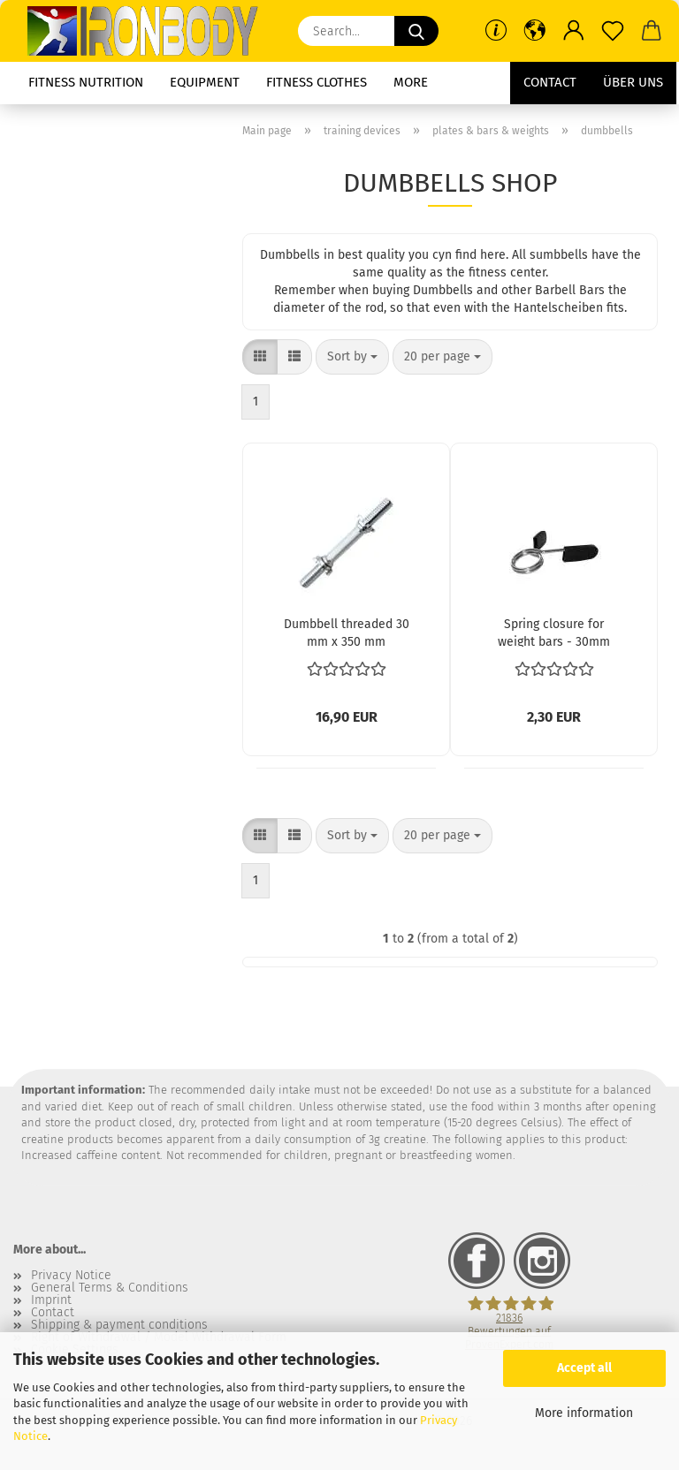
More (410, 82)
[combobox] (352, 357)
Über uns (633, 82)
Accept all (584, 1367)
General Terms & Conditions (109, 1288)
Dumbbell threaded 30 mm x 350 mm (346, 632)
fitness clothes (316, 82)
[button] (534, 31)
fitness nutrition (85, 82)
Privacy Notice (71, 1275)
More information (584, 1413)
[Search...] (416, 31)
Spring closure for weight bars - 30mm (554, 632)
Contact (549, 82)
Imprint (51, 1300)
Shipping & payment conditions (119, 1325)
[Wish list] (612, 31)
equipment (205, 82)
